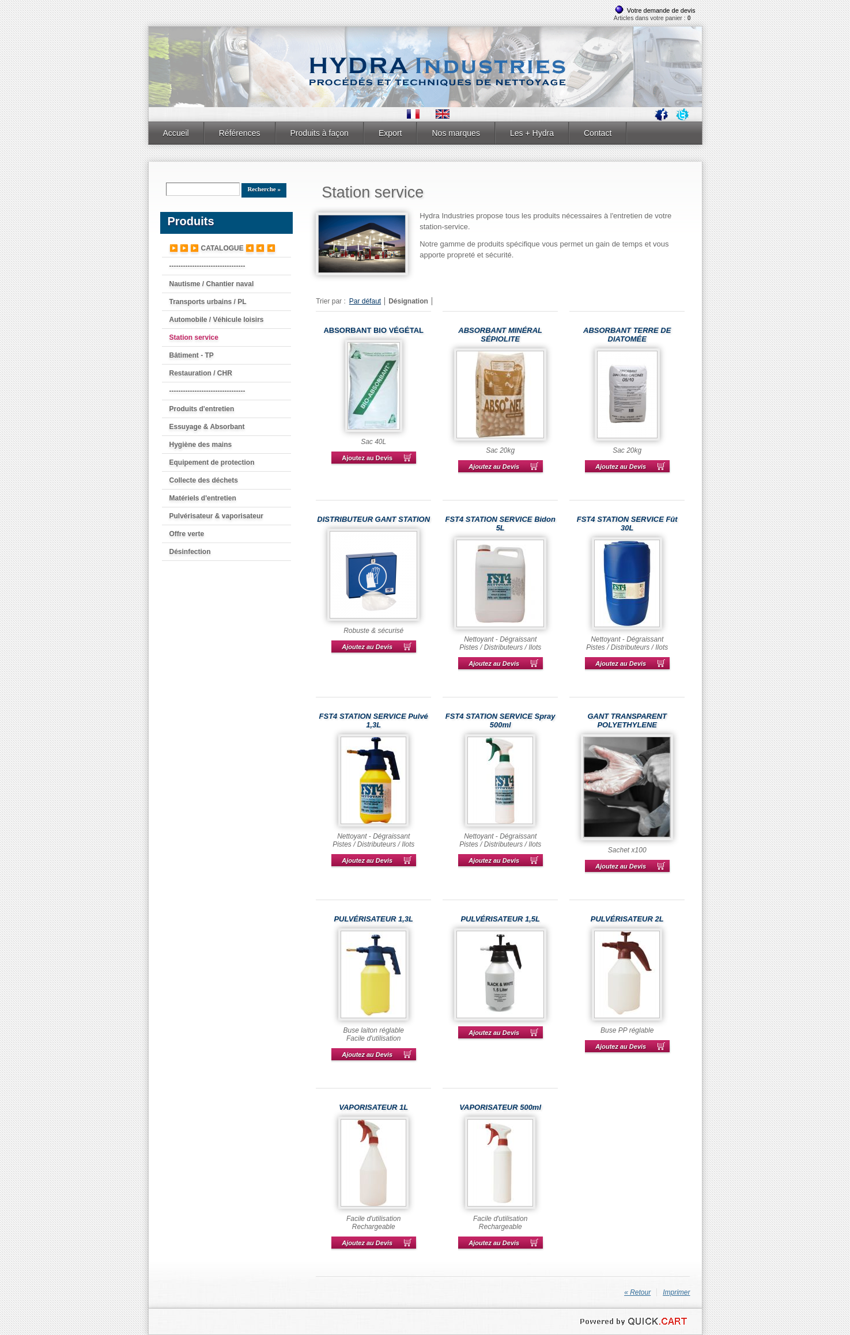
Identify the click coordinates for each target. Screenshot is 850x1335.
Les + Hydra (532, 133)
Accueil (176, 133)
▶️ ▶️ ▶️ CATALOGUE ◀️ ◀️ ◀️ (222, 248)
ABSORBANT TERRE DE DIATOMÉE (627, 334)
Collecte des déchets (203, 480)
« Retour (637, 1292)
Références (239, 133)
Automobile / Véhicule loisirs (216, 320)
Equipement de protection (212, 462)
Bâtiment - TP (191, 355)
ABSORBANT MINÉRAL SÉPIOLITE (500, 334)
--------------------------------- (207, 266)
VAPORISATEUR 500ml (500, 1107)
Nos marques (455, 133)
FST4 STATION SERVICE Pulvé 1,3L (373, 720)
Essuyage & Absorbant (207, 427)
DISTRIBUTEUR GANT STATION (373, 519)
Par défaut (365, 301)
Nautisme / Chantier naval (211, 284)
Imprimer (676, 1292)
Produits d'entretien (202, 409)
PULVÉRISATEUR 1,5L (500, 919)
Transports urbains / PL (208, 302)
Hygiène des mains (200, 445)
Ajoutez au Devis (367, 457)
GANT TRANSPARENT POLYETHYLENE (627, 720)
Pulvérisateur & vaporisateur (216, 516)
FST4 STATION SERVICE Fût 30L (627, 523)
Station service (193, 337)
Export (390, 133)
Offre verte (187, 534)
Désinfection (190, 552)
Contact (597, 133)
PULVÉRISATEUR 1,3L (373, 919)
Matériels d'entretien (202, 498)
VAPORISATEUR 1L (373, 1107)
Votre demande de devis (661, 10)
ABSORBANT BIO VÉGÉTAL (373, 330)
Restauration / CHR (200, 373)
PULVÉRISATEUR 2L (627, 919)
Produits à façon (319, 133)
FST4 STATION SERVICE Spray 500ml (500, 720)
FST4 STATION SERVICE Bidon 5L (500, 523)
